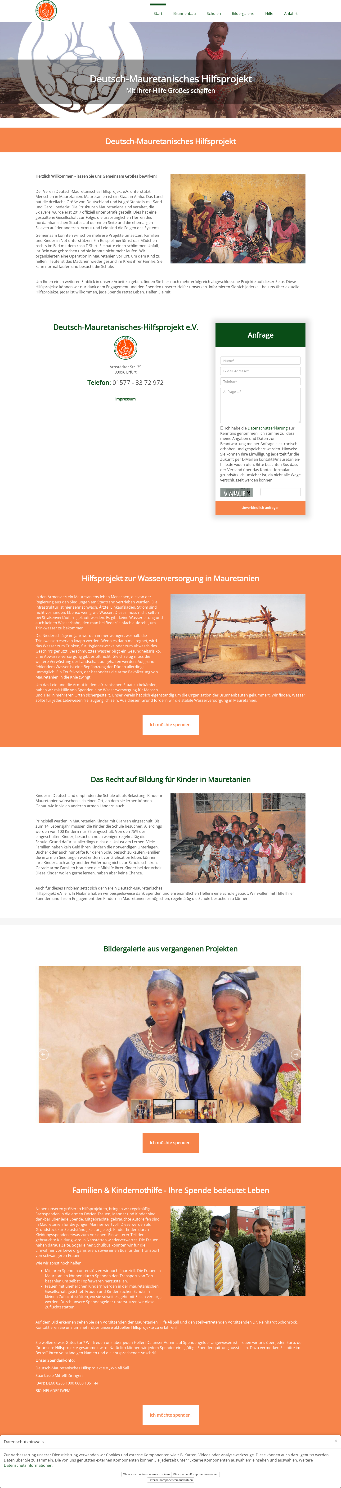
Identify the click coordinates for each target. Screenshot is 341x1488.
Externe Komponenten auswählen (170, 1480)
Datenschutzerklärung (268, 428)
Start (158, 13)
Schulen (214, 13)
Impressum (125, 399)
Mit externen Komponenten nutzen (195, 1474)
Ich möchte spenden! (171, 724)
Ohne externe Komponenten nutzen (146, 1474)
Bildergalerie (243, 13)
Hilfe (269, 13)
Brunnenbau (184, 13)
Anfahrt (291, 13)
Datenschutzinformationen (28, 1465)
